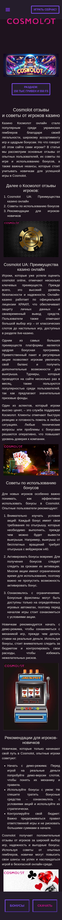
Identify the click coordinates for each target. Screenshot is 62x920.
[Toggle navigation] (7, 10)
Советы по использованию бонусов (33, 206)
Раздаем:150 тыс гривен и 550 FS (31, 89)
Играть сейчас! (45, 9)
